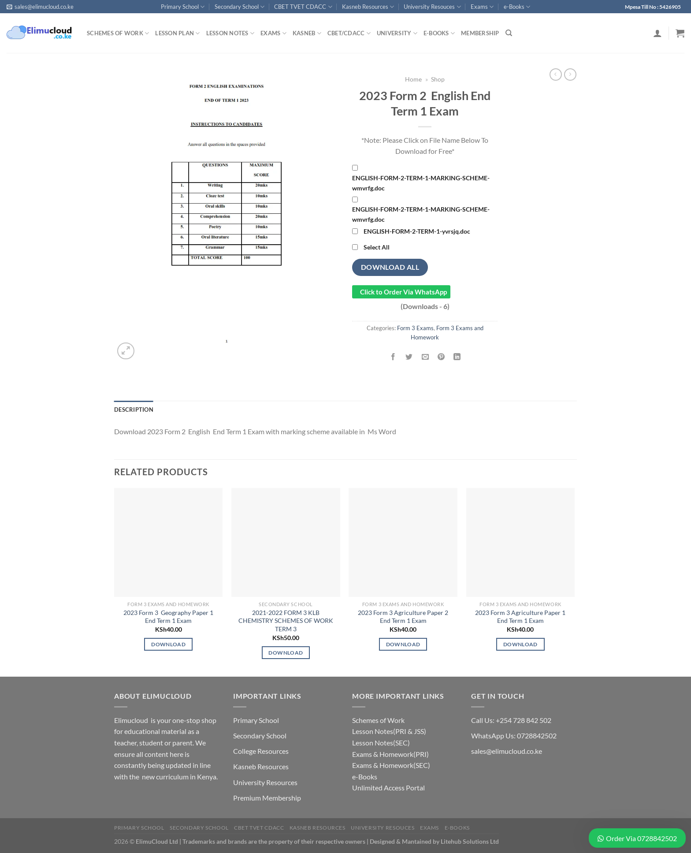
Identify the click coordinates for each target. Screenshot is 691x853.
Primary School (182, 7)
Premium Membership (267, 797)
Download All (390, 267)
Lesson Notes (230, 33)
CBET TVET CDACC (303, 7)
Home (413, 79)
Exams (482, 7)
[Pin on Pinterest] (441, 357)
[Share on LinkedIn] (457, 357)
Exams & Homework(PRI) (390, 754)
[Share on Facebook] (393, 357)
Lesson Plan (177, 33)
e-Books (517, 7)
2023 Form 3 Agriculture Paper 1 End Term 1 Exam (520, 617)
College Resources (261, 751)
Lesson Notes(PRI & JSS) (389, 731)
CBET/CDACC (349, 33)
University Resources (265, 782)
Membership (480, 33)
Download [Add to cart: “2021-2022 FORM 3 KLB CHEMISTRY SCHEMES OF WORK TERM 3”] (285, 653)
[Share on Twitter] (409, 357)
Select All (377, 247)
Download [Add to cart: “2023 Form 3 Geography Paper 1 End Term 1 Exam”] (168, 644)
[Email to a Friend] (425, 357)
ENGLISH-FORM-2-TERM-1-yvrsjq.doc (417, 231)
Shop (438, 79)
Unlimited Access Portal (388, 787)
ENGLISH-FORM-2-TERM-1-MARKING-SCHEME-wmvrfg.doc (421, 183)
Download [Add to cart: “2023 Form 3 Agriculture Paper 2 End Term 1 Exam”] (403, 644)
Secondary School (239, 7)
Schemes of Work (118, 33)
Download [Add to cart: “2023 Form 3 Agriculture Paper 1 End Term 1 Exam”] (520, 644)
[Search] (508, 33)
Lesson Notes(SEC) (381, 742)
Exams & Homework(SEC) (391, 765)
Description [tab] (133, 409)
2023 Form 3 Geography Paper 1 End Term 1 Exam (168, 617)
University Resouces (432, 7)
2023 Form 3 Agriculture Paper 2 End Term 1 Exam (403, 617)
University (397, 33)
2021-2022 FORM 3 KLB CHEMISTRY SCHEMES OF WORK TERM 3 (285, 621)
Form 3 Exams (415, 328)
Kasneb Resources (368, 7)
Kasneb (307, 33)
